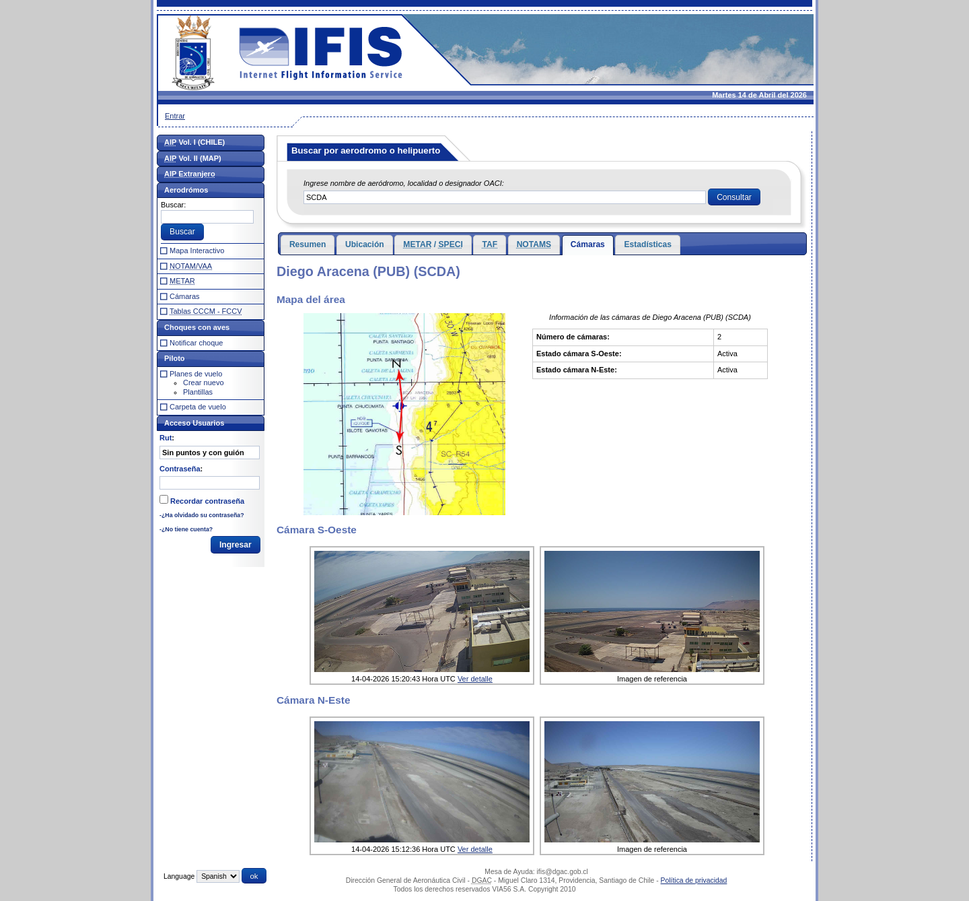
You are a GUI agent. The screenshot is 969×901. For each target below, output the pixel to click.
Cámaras (588, 244)
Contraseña (180, 469)
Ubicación (364, 244)
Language (179, 876)
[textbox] (504, 197)
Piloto (174, 358)
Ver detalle (475, 679)
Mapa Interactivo (197, 250)
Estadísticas (648, 244)
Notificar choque (196, 343)
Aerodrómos (186, 190)
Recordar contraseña (207, 501)
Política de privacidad (694, 880)
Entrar (175, 116)
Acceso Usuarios (194, 423)
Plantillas (198, 392)
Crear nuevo (203, 382)
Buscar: (173, 205)
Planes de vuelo (196, 374)
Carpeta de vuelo (198, 407)
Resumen (307, 244)
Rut (165, 438)
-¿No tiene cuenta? (186, 529)
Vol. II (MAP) (192, 158)
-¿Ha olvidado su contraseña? (201, 515)
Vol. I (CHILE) (194, 142)
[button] (734, 197)
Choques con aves (196, 327)
